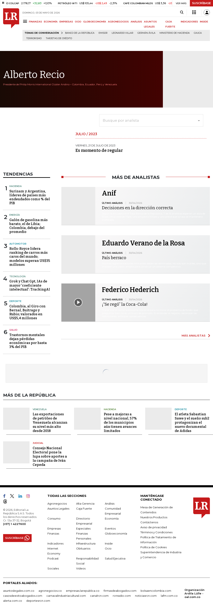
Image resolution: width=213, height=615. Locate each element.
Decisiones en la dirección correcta (137, 207)
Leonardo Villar (122, 33)
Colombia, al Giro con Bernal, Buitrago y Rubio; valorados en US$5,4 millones (27, 312)
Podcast (53, 558)
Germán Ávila (146, 33)
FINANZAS (35, 21)
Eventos (110, 528)
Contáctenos (149, 522)
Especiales (83, 528)
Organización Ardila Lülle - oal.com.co (194, 593)
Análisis (109, 503)
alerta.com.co (12, 600)
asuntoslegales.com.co (18, 590)
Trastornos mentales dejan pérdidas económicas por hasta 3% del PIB (28, 341)
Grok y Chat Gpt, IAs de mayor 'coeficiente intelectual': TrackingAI (29, 285)
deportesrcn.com (38, 600)
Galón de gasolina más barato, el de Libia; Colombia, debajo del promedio (28, 226)
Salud (13, 329)
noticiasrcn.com (146, 595)
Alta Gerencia (85, 503)
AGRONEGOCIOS (118, 21)
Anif (109, 193)
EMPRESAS (66, 21)
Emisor (103, 33)
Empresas (54, 528)
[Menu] (25, 21)
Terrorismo (34, 38)
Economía (112, 518)
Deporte (15, 301)
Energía (14, 214)
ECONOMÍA (51, 21)
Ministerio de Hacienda (175, 33)
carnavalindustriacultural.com (66, 595)
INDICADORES (189, 21)
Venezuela (40, 409)
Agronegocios (57, 503)
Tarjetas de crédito (59, 38)
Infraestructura (85, 543)
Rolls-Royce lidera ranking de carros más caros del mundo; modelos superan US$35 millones (29, 257)
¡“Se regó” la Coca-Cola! (124, 304)
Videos (80, 568)
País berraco (114, 257)
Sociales (53, 568)
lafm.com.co (169, 595)
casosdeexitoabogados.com (22, 595)
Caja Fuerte (84, 508)
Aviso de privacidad (153, 527)
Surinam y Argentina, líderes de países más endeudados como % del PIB (29, 197)
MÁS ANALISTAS (194, 335)
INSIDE (204, 21)
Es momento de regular (99, 150)
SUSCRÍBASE (201, 3)
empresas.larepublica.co (82, 590)
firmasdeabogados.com (120, 590)
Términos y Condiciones (156, 532)
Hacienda (15, 186)
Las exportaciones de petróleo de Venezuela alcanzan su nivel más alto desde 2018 (50, 422)
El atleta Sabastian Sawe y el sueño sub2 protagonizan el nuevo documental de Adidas (192, 422)
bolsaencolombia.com (156, 590)
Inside (109, 543)
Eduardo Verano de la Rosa (143, 243)
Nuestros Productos (153, 517)
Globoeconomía (116, 533)
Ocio (108, 548)
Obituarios (83, 548)
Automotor (17, 243)
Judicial (38, 443)
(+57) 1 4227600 (14, 524)
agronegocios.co (50, 590)
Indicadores (55, 543)
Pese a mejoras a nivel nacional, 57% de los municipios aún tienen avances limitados (120, 422)
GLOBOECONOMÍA (94, 21)
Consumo (54, 518)
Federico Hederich (130, 290)
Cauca (198, 33)
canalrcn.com (99, 595)
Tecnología (17, 276)
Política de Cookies (153, 547)
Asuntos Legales (58, 508)
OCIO (78, 21)
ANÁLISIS (136, 21)
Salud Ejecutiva (115, 558)
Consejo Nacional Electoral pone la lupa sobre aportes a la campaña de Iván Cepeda (50, 456)
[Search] (182, 12)
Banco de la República (79, 33)
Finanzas (53, 533)
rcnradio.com (122, 595)
